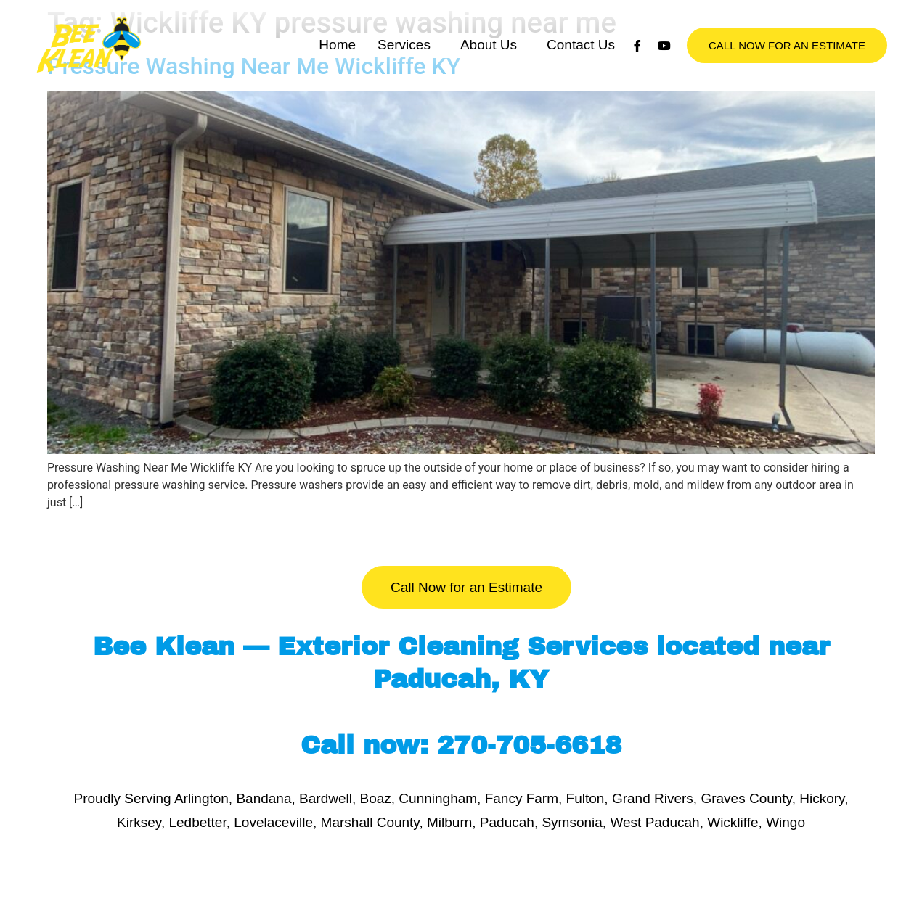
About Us (488, 59)
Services (404, 59)
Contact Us (581, 59)
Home (337, 59)
